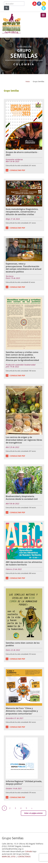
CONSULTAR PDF (17, 170)
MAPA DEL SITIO (8, 856)
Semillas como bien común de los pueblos (23, 644)
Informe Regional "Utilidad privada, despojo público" (24, 782)
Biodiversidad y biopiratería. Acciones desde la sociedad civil (22, 497)
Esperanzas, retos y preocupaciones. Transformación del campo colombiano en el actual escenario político (23, 267)
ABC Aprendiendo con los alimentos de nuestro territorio (24, 563)
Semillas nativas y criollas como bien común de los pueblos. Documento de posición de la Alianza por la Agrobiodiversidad (22, 356)
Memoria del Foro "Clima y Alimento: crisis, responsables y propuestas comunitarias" (22, 711)
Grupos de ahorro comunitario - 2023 (22, 153)
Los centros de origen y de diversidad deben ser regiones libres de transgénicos (24, 440)
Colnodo (28, 851)
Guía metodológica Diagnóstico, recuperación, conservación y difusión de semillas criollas (22, 212)
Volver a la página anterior (33, 813)
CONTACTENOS (24, 856)
